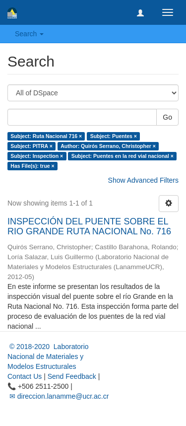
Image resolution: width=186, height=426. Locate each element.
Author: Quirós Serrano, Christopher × (108, 146)
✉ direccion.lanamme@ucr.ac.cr (58, 396)
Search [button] (29, 34)
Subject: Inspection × (36, 156)
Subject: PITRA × (31, 146)
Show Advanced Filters (143, 180)
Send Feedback (72, 376)
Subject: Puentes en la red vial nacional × (122, 156)
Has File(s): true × (32, 166)
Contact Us (24, 376)
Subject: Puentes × (113, 136)
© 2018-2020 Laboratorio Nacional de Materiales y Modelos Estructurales (48, 356)
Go (167, 117)
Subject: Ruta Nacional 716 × (46, 136)
